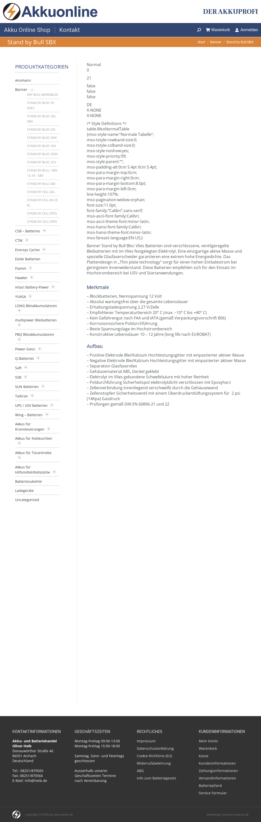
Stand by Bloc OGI (41, 146)
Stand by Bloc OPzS (42, 154)
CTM (19, 240)
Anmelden (246, 29)
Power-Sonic (25, 349)
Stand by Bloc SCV (41, 162)
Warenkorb (218, 29)
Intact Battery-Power (32, 287)
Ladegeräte (24, 490)
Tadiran (21, 396)
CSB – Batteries (27, 231)
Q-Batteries (24, 358)
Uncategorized (27, 499)
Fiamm (20, 268)
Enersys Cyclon (27, 249)
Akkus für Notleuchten (33, 438)
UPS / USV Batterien (31, 405)
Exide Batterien (27, 259)
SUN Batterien (27, 386)
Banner (21, 89)
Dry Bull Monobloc (42, 95)
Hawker (21, 277)
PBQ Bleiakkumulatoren (34, 334)
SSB (18, 377)
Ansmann (23, 80)
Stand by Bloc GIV (41, 129)
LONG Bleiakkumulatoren (36, 305)
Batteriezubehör (28, 481)
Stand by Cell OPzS (42, 213)
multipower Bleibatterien (36, 320)
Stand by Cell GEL (41, 192)
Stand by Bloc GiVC (42, 138)
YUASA (20, 296)
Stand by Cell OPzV (42, 221)
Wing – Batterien (29, 414)
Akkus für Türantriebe (33, 452)
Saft (18, 367)
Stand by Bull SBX (41, 184)
